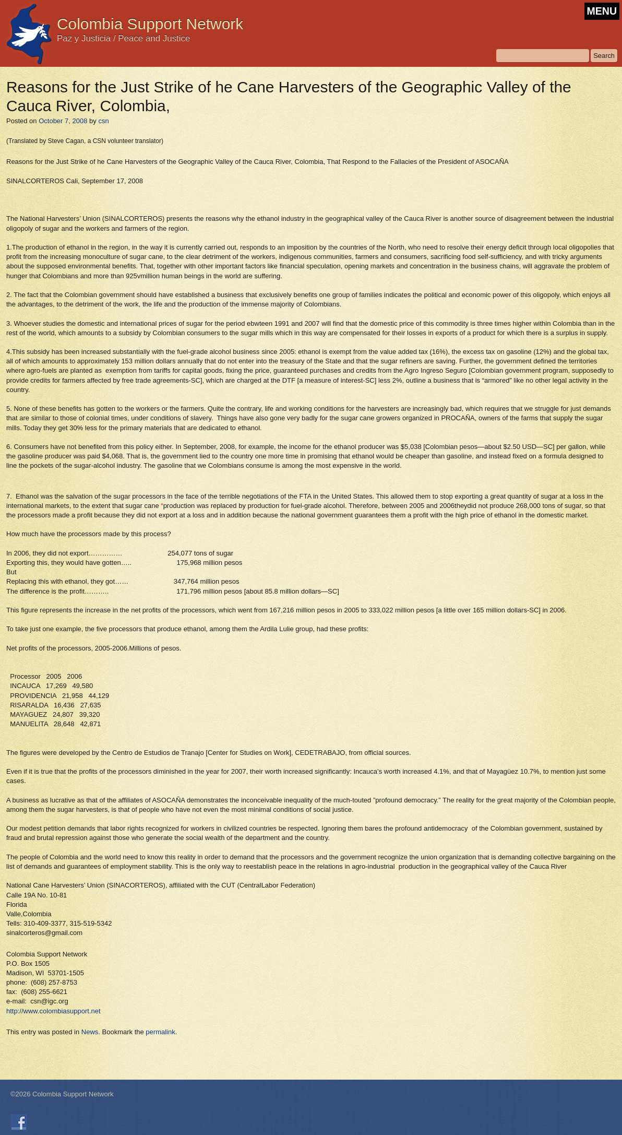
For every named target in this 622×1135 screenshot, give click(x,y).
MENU (602, 11)
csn (103, 121)
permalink (160, 1032)
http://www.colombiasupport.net (53, 1011)
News (90, 1032)
